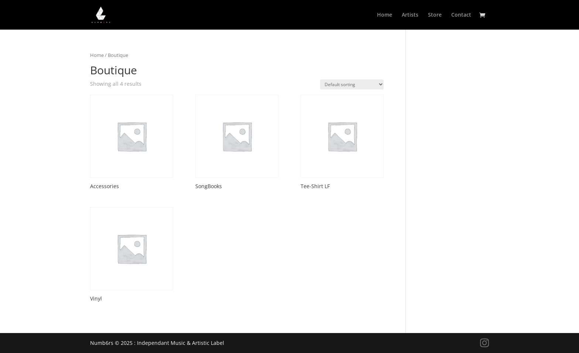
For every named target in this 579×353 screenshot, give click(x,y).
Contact (461, 15)
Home (384, 15)
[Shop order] (352, 84)
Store (435, 15)
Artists (410, 15)
